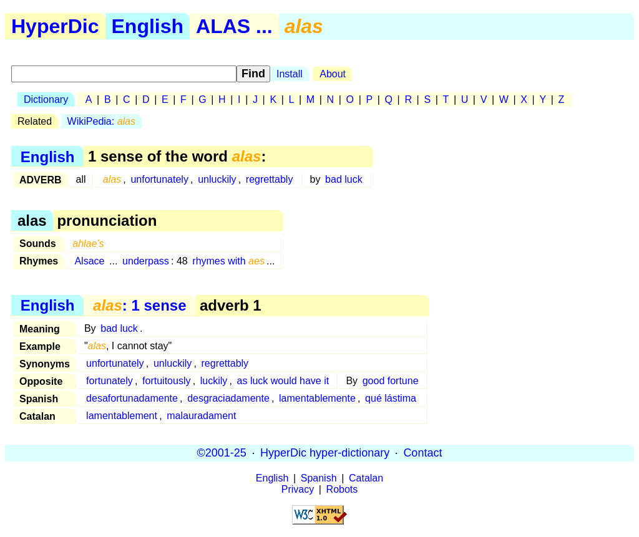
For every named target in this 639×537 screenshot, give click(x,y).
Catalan (366, 478)
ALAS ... (234, 26)
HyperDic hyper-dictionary (324, 453)
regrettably (269, 179)
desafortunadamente (132, 398)
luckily (214, 380)
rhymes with (228, 261)
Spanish (319, 478)
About (333, 74)
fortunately (109, 380)
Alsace (89, 261)
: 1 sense (139, 305)
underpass (145, 261)
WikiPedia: (101, 121)
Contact (422, 453)
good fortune (391, 380)
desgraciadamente (228, 398)
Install (289, 74)
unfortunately (159, 179)
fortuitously (166, 380)
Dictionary (46, 99)
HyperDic (55, 26)
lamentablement (121, 415)
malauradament (201, 415)
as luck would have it (283, 380)
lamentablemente (317, 398)
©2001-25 (221, 453)
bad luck (344, 179)
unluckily (217, 179)
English (148, 26)
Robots (342, 489)
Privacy (297, 489)
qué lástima (390, 398)
